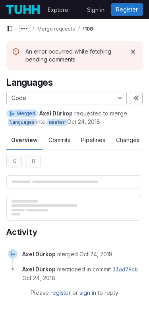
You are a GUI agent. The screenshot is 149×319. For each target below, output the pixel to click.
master (57, 122)
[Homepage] (22, 9)
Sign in (95, 9)
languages (22, 122)
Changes (127, 139)
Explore (58, 9)
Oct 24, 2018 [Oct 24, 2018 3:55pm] (83, 121)
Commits (59, 139)
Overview (24, 139)
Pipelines (93, 139)
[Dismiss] (133, 51)
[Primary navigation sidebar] (9, 28)
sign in (87, 292)
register (60, 292)
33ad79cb (125, 269)
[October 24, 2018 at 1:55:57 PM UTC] (95, 254)
